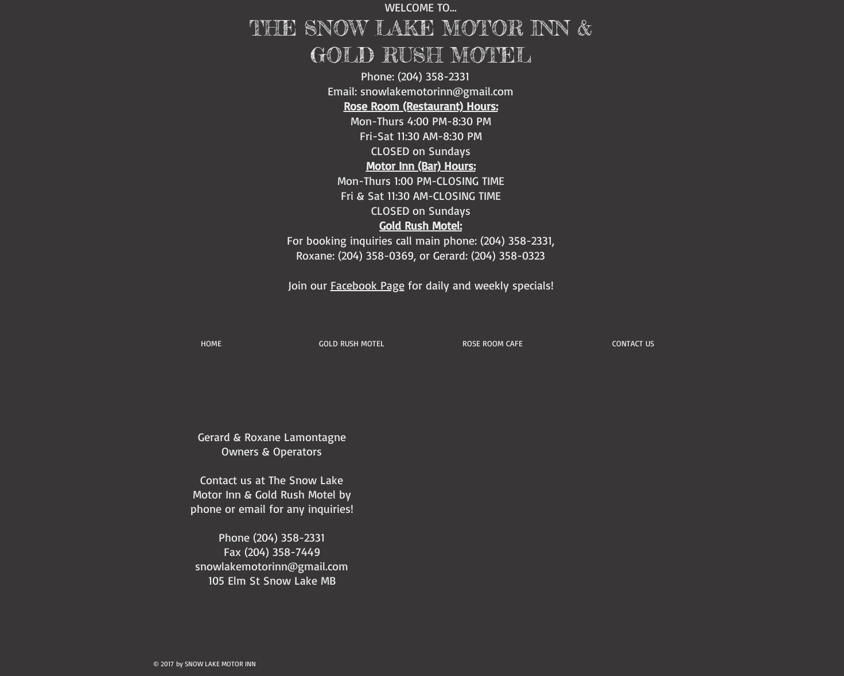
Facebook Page (367, 285)
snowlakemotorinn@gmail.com (437, 91)
